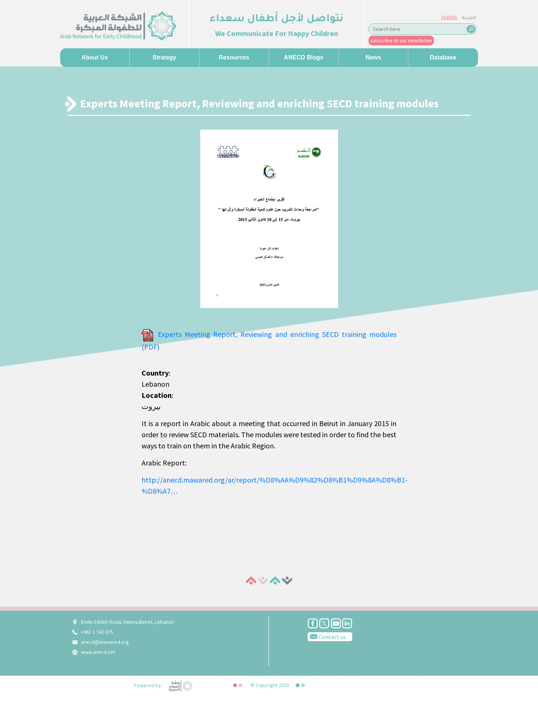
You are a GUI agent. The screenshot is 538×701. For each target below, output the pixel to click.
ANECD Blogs (303, 57)
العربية (469, 18)
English (449, 17)
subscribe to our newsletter (401, 40)
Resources (234, 57)
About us (94, 57)
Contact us (327, 636)
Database (443, 57)
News (373, 57)
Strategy (164, 57)
